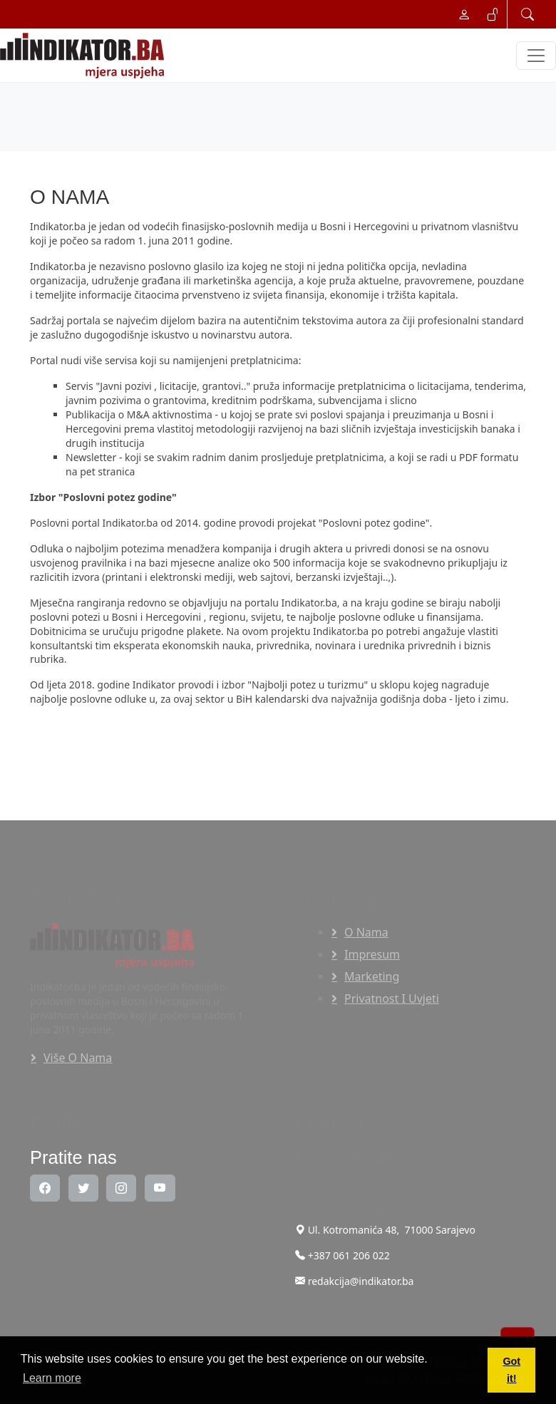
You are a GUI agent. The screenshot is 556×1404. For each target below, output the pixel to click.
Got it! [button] (511, 1370)
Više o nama (77, 1057)
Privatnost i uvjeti (391, 998)
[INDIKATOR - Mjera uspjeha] (85, 55)
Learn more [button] (52, 1378)
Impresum (372, 954)
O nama (366, 932)
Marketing (371, 976)
